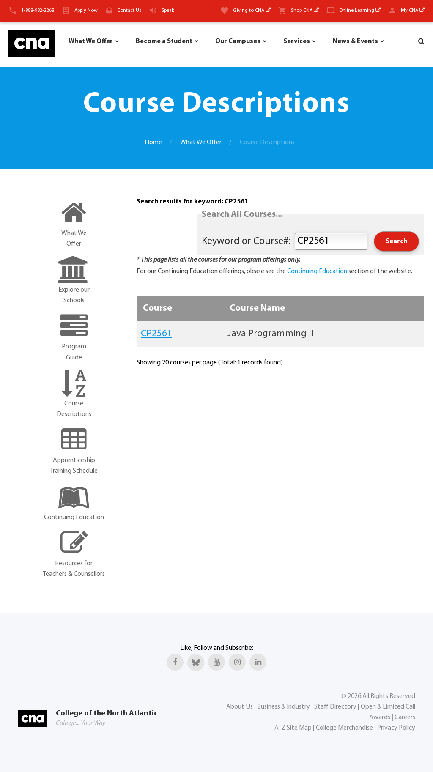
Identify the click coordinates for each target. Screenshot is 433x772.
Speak (168, 10)
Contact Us (129, 10)
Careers (405, 717)
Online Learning (360, 10)
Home (153, 142)
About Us (239, 707)
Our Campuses (237, 41)
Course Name (257, 308)
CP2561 (156, 334)
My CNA (413, 10)
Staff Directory (335, 707)
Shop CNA (305, 10)
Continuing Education (317, 271)
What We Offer (91, 41)
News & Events (355, 41)
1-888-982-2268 (37, 10)
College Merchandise (344, 728)
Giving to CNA (252, 10)
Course (157, 308)
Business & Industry (283, 707)
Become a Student (164, 41)
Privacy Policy (396, 728)
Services (296, 41)
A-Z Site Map (293, 728)
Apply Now (86, 10)
